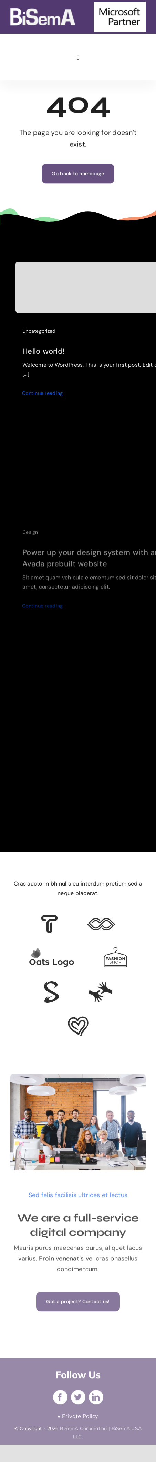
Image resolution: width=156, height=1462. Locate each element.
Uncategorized (39, 333)
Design (30, 536)
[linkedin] (96, 1399)
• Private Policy (78, 1418)
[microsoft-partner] (120, 5)
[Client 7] (51, 984)
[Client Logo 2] (78, 1019)
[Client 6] (49, 918)
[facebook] (60, 1399)
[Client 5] (101, 921)
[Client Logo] (51, 951)
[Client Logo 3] (100, 985)
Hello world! (43, 353)
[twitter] (78, 1399)
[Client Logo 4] (115, 950)
